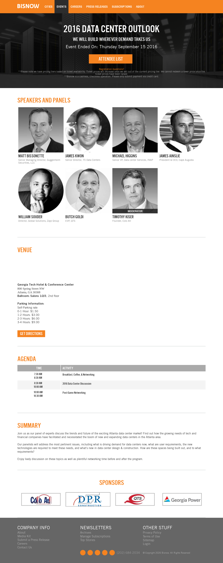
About (141, 6)
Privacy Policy (152, 532)
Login (146, 543)
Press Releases (98, 6)
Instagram (104, 552)
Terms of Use (151, 536)
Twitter (90, 552)
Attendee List (110, 59)
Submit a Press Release (33, 540)
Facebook (83, 552)
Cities (49, 6)
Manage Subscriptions (95, 536)
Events (62, 6)
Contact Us (24, 547)
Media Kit (24, 536)
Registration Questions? (111, 69)
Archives (86, 532)
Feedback (112, 552)
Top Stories (87, 540)
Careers (77, 6)
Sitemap (148, 540)
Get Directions (31, 334)
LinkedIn (97, 552)
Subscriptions (123, 6)
